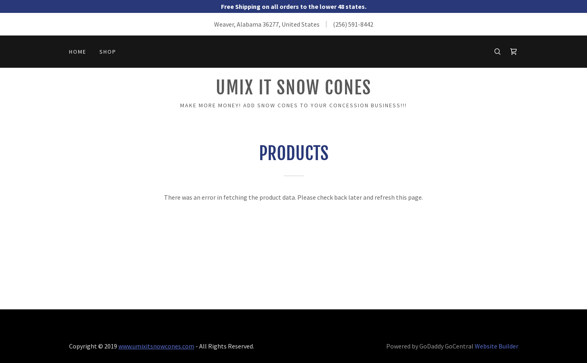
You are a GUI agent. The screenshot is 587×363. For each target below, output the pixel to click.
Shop (107, 51)
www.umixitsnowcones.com (156, 346)
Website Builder (496, 346)
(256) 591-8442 (353, 24)
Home (77, 51)
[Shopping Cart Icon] (513, 51)
